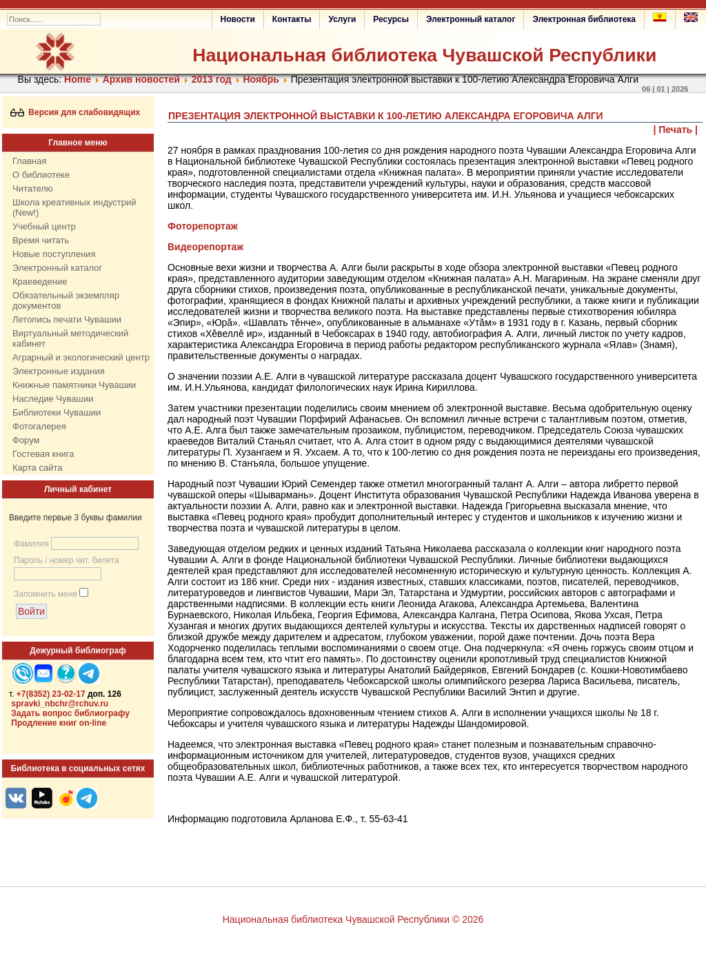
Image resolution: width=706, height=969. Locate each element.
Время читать (40, 240)
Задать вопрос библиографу (70, 713)
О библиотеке (41, 175)
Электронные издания (58, 371)
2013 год (212, 79)
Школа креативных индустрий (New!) (74, 207)
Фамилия (31, 544)
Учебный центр (44, 226)
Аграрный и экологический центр (81, 357)
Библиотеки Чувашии (56, 412)
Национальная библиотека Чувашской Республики (424, 55)
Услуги (342, 19)
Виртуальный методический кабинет (70, 338)
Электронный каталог (470, 19)
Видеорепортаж (205, 246)
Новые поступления (53, 254)
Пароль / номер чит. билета (66, 560)
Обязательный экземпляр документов (65, 300)
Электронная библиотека (584, 19)
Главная (29, 161)
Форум (26, 440)
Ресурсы (391, 19)
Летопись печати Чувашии (66, 319)
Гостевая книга (43, 454)
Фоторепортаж (203, 226)
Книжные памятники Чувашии (74, 385)
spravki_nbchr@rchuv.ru (59, 703)
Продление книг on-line (58, 723)
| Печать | (676, 129)
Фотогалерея (39, 426)
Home (77, 79)
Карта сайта (37, 467)
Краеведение (39, 281)
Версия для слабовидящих (75, 112)
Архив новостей (141, 79)
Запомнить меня (45, 594)
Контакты (292, 19)
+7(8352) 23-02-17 (51, 694)
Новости (238, 19)
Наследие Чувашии (52, 399)
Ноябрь (261, 79)
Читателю (32, 188)
